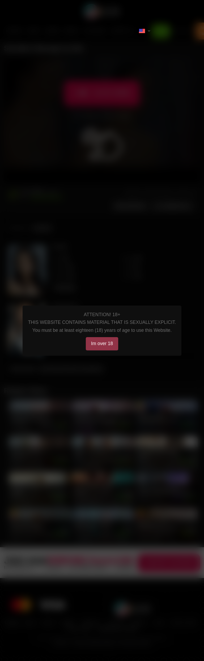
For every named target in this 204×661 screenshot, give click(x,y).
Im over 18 (102, 343)
